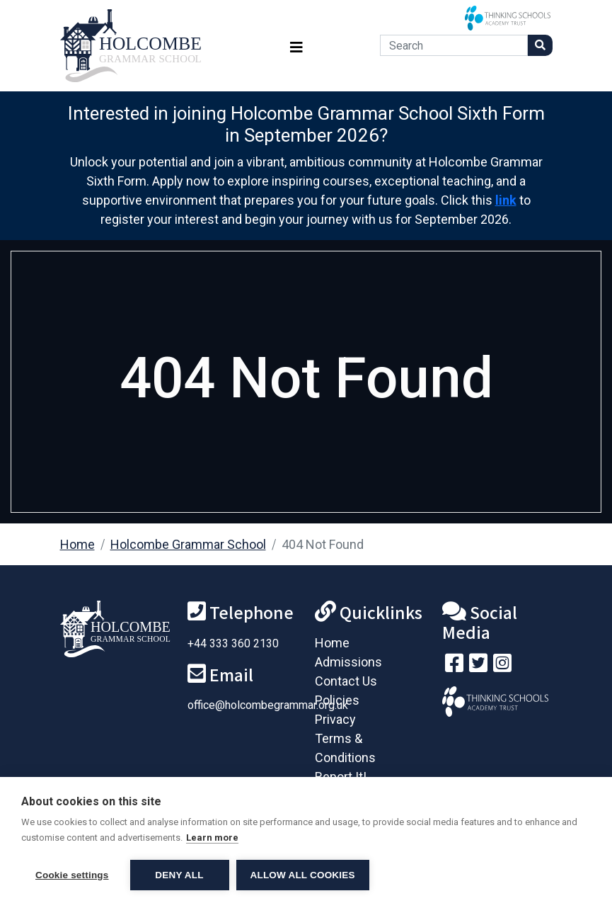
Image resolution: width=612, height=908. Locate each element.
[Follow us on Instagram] (502, 666)
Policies (337, 700)
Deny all (179, 875)
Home (77, 544)
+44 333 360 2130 (233, 643)
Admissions (348, 661)
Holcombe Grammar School (188, 544)
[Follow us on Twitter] (478, 666)
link (505, 200)
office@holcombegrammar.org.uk (267, 705)
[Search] (454, 45)
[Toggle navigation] (296, 45)
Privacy (335, 719)
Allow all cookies (302, 875)
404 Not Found (323, 544)
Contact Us (346, 681)
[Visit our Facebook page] (454, 666)
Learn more (212, 837)
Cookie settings (72, 875)
